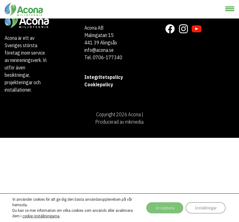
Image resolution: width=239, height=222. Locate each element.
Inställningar (205, 208)
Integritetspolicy (103, 77)
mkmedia (134, 122)
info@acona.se (99, 50)
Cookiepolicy (98, 84)
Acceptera (163, 208)
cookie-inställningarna (40, 216)
